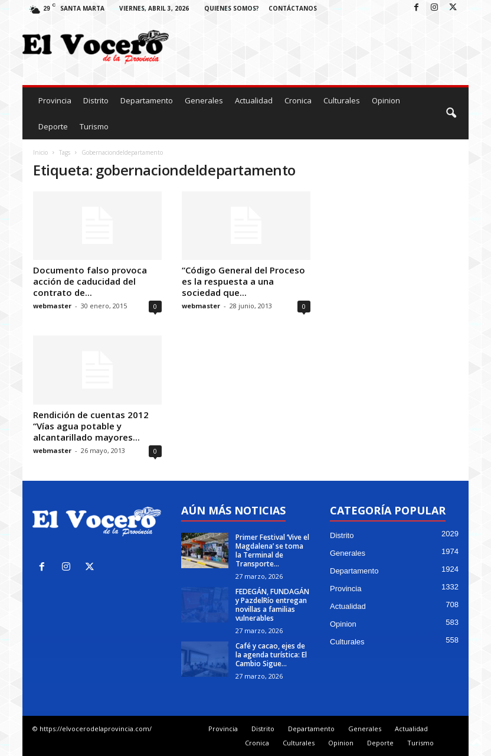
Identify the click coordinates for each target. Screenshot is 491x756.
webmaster (52, 305)
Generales (204, 100)
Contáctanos (293, 8)
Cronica (298, 100)
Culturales (341, 100)
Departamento (146, 100)
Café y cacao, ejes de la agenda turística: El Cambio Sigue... (271, 655)
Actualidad (254, 100)
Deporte (53, 126)
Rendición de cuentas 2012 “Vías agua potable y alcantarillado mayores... (91, 426)
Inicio (40, 152)
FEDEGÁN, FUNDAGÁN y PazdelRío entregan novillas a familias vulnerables (272, 604)
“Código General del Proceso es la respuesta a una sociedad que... (243, 281)
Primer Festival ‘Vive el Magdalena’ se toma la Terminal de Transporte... (272, 550)
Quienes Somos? (231, 8)
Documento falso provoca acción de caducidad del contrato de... (90, 281)
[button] (451, 113)
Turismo (94, 126)
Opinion (386, 100)
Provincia (54, 100)
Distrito (96, 100)
